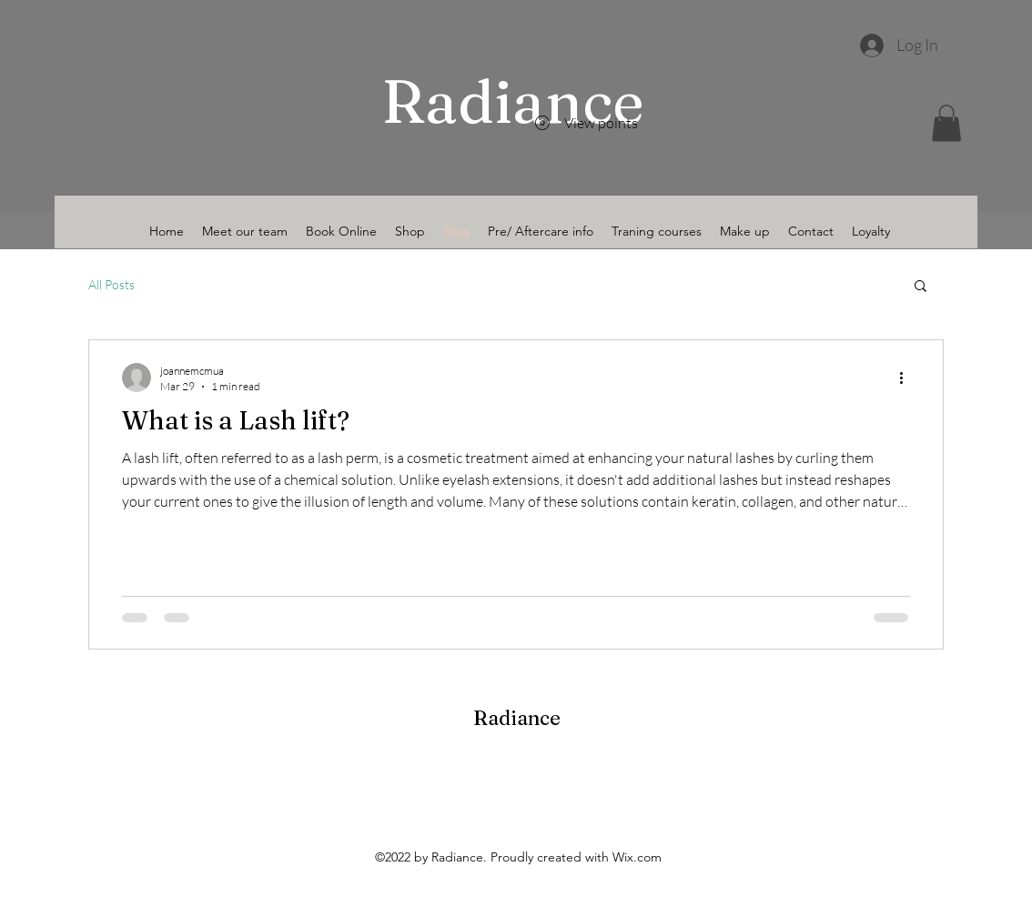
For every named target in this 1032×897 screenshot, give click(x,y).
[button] (946, 123)
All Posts (111, 284)
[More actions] (907, 377)
